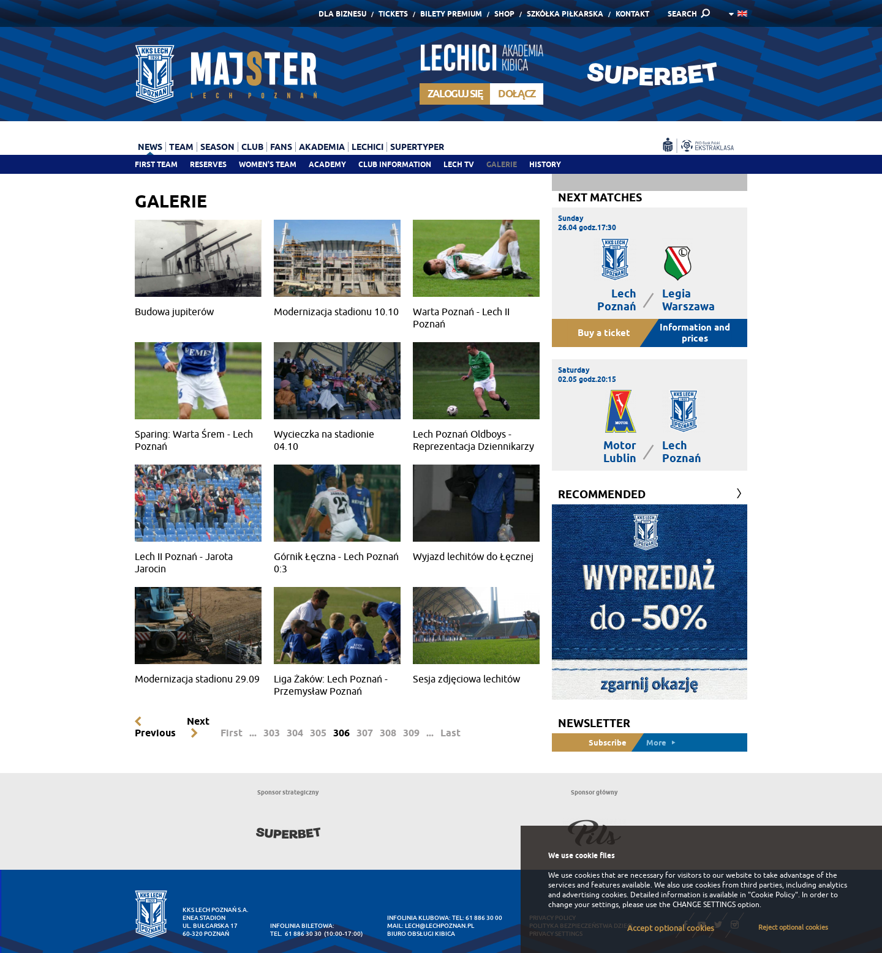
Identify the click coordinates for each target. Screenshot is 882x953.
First (232, 733)
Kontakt (632, 13)
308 (388, 733)
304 (295, 733)
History (545, 164)
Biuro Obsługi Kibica (421, 934)
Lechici (367, 147)
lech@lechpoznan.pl (439, 926)
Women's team (267, 164)
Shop (504, 13)
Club (252, 147)
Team (181, 147)
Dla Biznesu (342, 13)
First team (156, 164)
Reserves (208, 164)
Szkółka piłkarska (565, 13)
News (150, 147)
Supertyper (417, 147)
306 (341, 733)
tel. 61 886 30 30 (296, 934)
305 (318, 733)
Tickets (393, 13)
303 (271, 733)
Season (217, 147)
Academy (327, 164)
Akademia (322, 147)
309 (411, 733)
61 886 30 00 (484, 918)
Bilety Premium (451, 13)
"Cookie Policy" (773, 895)
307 (364, 733)
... (253, 733)
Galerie (501, 164)
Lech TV (458, 164)
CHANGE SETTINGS (704, 905)
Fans (281, 147)
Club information (394, 164)
